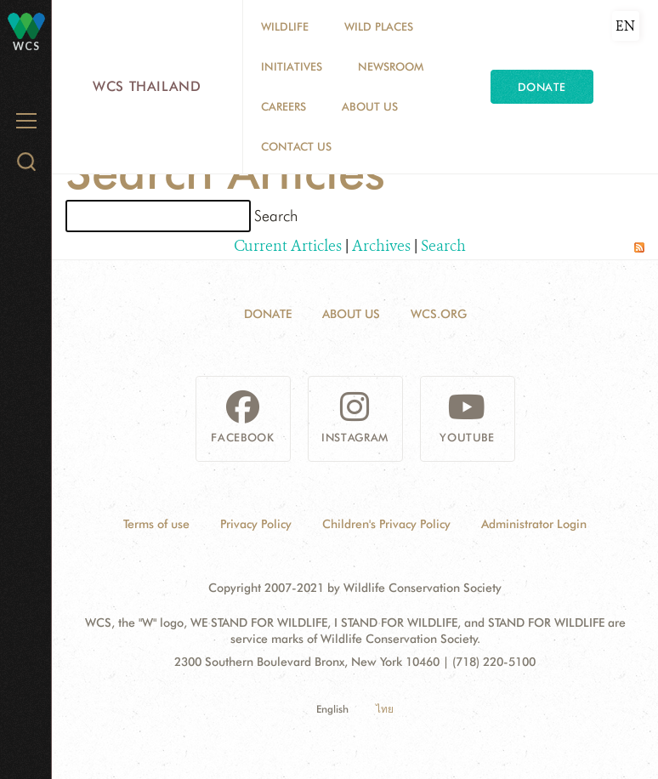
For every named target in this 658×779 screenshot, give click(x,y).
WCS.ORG (439, 314)
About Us (370, 106)
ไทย (385, 708)
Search (443, 246)
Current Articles (288, 246)
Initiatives (291, 66)
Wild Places (378, 26)
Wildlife (285, 26)
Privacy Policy (256, 524)
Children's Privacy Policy (386, 524)
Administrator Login (534, 524)
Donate (542, 87)
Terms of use (156, 524)
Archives (381, 246)
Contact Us (296, 146)
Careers (283, 106)
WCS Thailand (147, 86)
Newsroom (390, 66)
